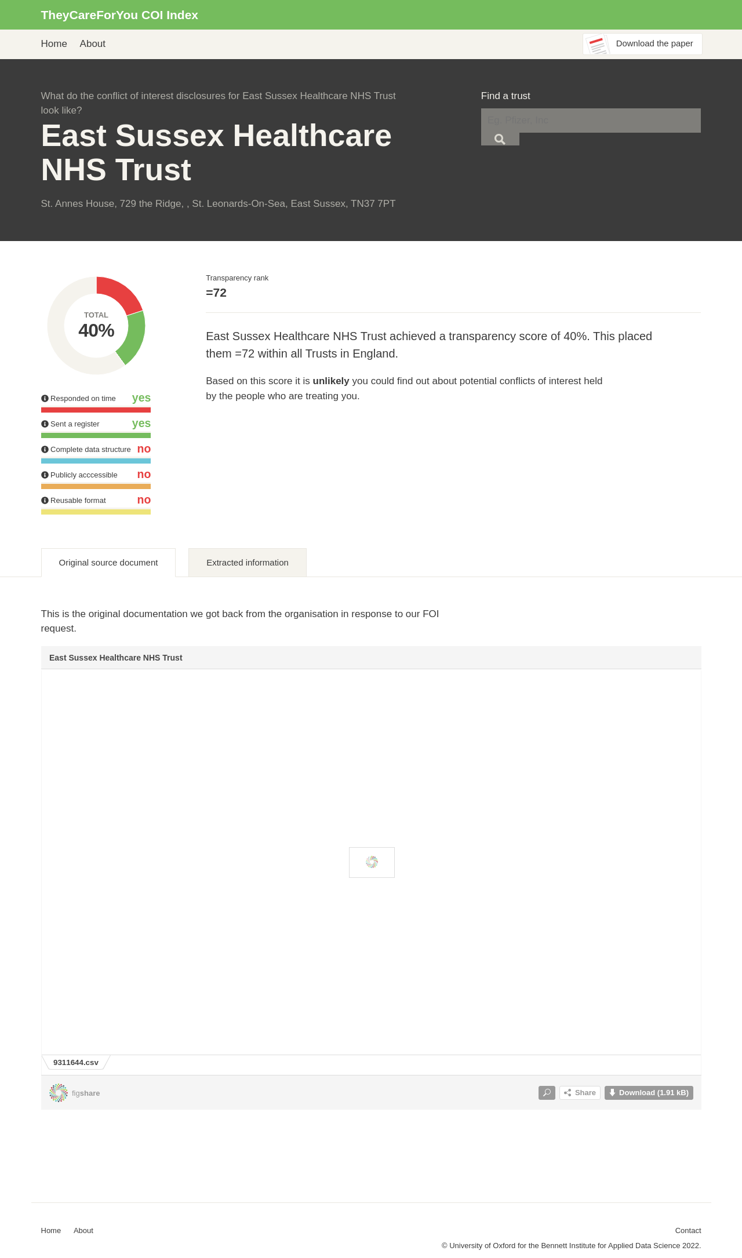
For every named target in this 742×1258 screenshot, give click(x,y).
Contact (688, 1230)
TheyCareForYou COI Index (120, 14)
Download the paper (654, 43)
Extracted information (247, 562)
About (93, 43)
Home (54, 43)
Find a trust (505, 95)
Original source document (108, 562)
